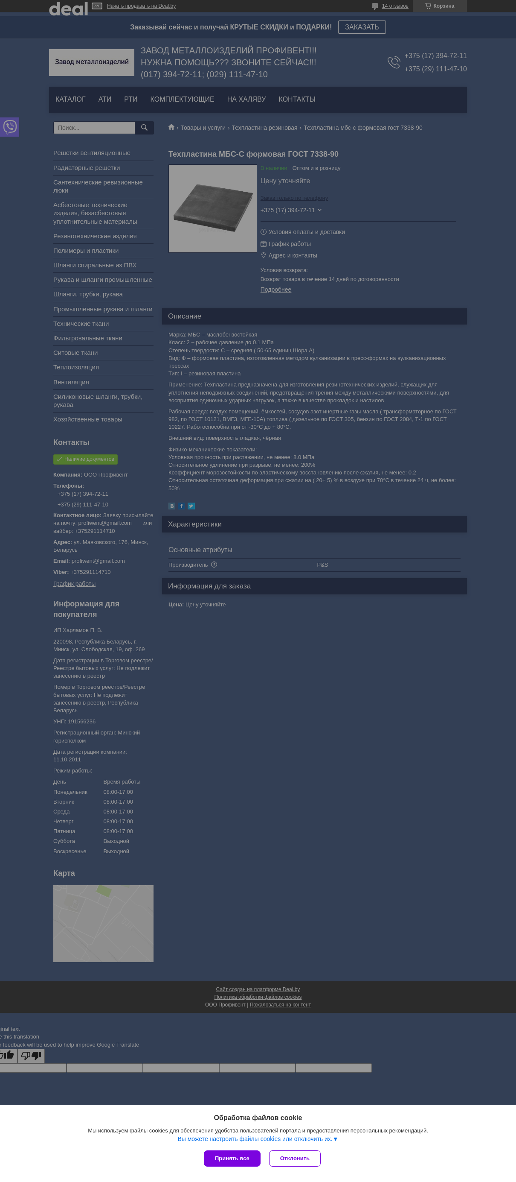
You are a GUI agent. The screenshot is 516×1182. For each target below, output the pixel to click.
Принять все (232, 1158)
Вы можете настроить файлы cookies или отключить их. (254, 1138)
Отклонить (295, 1158)
